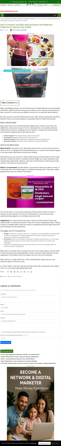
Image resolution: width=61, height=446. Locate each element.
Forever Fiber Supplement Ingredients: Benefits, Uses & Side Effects (20, 354)
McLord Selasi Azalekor (19, 30)
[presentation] (12, 327)
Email (2, 311)
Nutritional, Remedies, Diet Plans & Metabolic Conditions (20, 18)
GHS (46, 5)
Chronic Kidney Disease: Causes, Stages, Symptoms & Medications (19, 356)
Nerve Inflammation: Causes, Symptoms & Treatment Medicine (18, 361)
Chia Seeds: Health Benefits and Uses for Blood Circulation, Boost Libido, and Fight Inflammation (28, 363)
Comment (3, 294)
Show (16, 103)
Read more (33, 443)
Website (2, 318)
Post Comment (5, 342)
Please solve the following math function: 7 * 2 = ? (14, 335)
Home (2, 18)
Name (2, 304)
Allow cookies (55, 443)
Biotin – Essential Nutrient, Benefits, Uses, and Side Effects (17, 359)
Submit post (56, 5)
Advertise (41, 5)
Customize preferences (44, 443)
